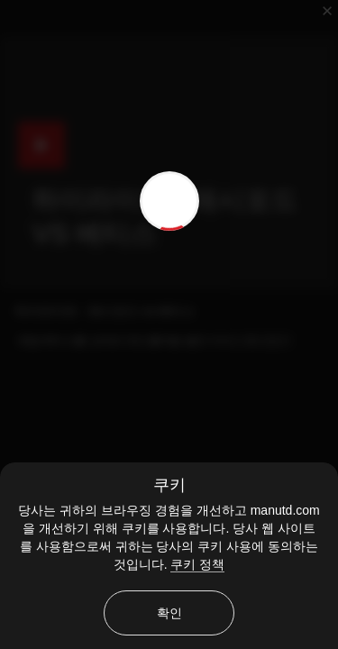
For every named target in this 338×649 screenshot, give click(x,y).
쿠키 (169, 485)
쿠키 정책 (197, 564)
